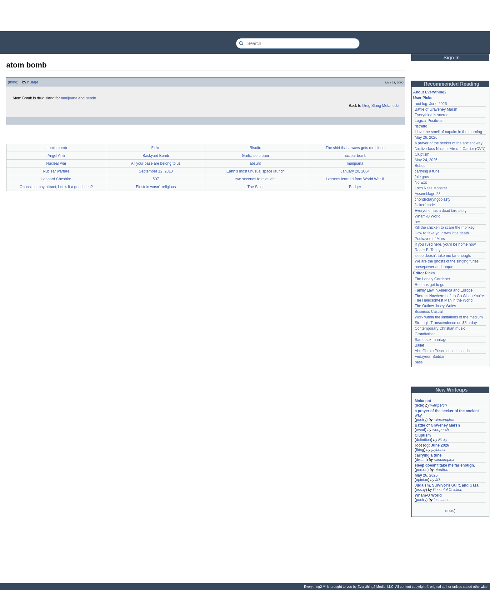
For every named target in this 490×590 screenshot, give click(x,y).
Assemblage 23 (428, 194)
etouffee (441, 470)
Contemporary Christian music (440, 328)
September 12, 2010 (156, 171)
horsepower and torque (434, 267)
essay (421, 490)
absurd (255, 163)
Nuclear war (56, 163)
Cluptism (422, 154)
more (450, 510)
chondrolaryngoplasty (432, 199)
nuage (32, 82)
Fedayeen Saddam (430, 356)
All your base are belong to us (156, 163)
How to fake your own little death (442, 233)
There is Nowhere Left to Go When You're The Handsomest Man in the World (450, 298)
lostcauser (442, 500)
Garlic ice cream (255, 155)
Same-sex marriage (431, 340)
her (417, 222)
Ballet (419, 345)
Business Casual (428, 311)
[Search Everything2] (298, 43)
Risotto (255, 148)
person (422, 470)
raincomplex (444, 420)
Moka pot (423, 401)
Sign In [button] (451, 57)
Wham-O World (427, 216)
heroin (91, 98)
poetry (421, 420)
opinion (422, 480)
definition (423, 440)
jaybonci (438, 450)
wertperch (438, 405)
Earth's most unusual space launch (256, 171)
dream (421, 460)
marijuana (69, 98)
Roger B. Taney (428, 250)
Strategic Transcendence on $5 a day (446, 323)
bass (418, 362)
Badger (355, 187)
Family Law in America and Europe (443, 290)
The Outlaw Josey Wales (435, 306)
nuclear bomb (355, 155)
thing (13, 82)
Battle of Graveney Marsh (436, 109)
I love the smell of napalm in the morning (448, 132)
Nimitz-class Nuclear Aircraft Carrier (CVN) (450, 149)
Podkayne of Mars (430, 239)
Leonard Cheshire (56, 179)
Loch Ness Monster (431, 188)
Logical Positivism (429, 120)
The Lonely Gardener (432, 279)
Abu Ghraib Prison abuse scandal (443, 351)
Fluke (155, 148)
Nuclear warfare (56, 171)
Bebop (420, 165)
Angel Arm (56, 155)
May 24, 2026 (426, 160)
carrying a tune (427, 171)
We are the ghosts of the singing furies (447, 261)
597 (156, 179)
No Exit (421, 182)
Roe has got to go (429, 284)
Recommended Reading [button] (451, 84)
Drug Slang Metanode (380, 105)
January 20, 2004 (355, 171)
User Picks (422, 98)
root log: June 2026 (431, 104)
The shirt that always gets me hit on (355, 148)
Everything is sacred (431, 115)
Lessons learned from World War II (355, 179)
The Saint (255, 187)
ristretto (421, 126)
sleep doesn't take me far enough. (443, 255)
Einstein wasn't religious (156, 187)
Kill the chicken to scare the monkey (444, 227)
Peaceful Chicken (447, 490)
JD (437, 480)
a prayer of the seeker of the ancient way (448, 143)
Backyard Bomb (155, 155)
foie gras (422, 177)
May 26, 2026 (426, 137)
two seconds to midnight (255, 179)
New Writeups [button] (452, 389)
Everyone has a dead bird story (441, 210)
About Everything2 (430, 92)
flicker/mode (425, 205)
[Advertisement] (245, 16)
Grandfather (425, 334)
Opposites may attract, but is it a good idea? (56, 187)
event (420, 430)
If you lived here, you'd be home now (445, 244)
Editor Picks (424, 273)
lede (419, 405)
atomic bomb (56, 148)
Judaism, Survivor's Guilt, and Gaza (446, 485)
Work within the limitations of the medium (449, 317)
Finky (442, 440)
